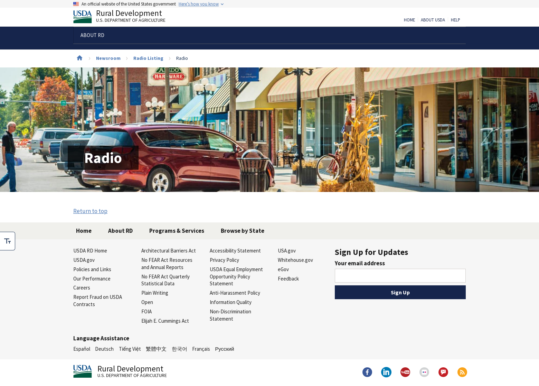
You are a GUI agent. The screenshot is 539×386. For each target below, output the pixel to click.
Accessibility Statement (235, 250)
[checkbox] (7, 241)
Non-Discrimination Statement (230, 315)
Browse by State (242, 231)
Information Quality (231, 302)
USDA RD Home (90, 250)
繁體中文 (156, 349)
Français (201, 349)
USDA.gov (84, 260)
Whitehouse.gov (295, 260)
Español (81, 349)
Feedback (288, 278)
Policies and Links (92, 269)
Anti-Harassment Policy (235, 293)
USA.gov (287, 250)
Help (455, 20)
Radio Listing (148, 58)
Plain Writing (154, 293)
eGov (283, 269)
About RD (120, 231)
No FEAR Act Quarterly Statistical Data (165, 280)
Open (147, 302)
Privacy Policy (224, 260)
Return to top (90, 211)
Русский (224, 349)
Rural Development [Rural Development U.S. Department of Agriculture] (125, 17)
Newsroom (108, 58)
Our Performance (92, 278)
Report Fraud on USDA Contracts (97, 300)
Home (409, 20)
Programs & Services (176, 231)
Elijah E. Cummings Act (165, 321)
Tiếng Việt (130, 349)
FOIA (146, 311)
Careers (81, 287)
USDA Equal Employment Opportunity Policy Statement (236, 276)
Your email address (360, 263)
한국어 (179, 349)
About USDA (433, 20)
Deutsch (104, 349)
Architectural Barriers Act (168, 250)
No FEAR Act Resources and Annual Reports (166, 263)
